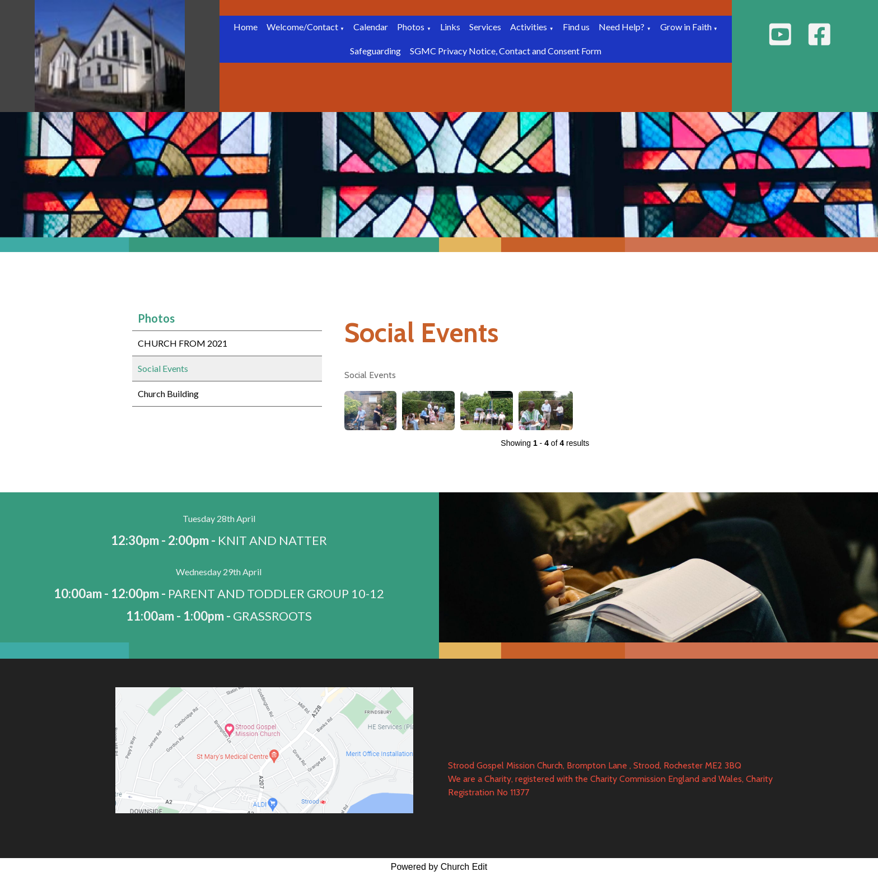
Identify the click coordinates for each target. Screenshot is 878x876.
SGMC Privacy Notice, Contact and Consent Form (505, 50)
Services (485, 26)
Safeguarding (375, 50)
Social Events (163, 368)
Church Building (168, 393)
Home (245, 26)
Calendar (370, 26)
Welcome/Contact (303, 26)
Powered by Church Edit (439, 867)
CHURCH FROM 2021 (182, 343)
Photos (410, 26)
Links (450, 26)
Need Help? (622, 26)
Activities (528, 26)
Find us (576, 26)
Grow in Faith (686, 26)
